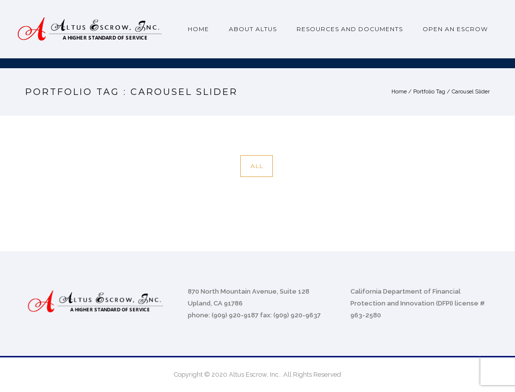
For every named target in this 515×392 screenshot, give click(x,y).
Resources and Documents (350, 29)
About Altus (253, 29)
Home (198, 29)
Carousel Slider (471, 91)
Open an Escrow (455, 29)
